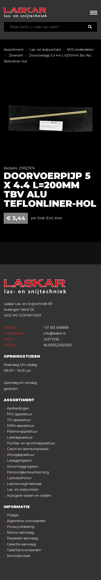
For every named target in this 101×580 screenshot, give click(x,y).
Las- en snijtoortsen (45, 50)
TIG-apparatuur (19, 420)
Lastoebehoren (19, 478)
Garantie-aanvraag (21, 544)
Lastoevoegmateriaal (24, 484)
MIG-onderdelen (80, 50)
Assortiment (14, 50)
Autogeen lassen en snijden (29, 495)
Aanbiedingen (18, 408)
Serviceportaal (18, 556)
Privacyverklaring (20, 527)
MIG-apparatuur (19, 414)
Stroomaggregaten (23, 466)
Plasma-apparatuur (22, 431)
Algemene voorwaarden (26, 521)
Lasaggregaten (19, 460)
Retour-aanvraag (20, 532)
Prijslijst (13, 515)
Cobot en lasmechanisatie (28, 449)
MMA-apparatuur (20, 426)
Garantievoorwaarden (24, 550)
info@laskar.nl (54, 333)
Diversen (16, 55)
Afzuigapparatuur (21, 455)
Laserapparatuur (20, 437)
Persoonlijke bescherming (28, 472)
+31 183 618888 (56, 328)
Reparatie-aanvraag (22, 538)
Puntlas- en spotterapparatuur (31, 443)
